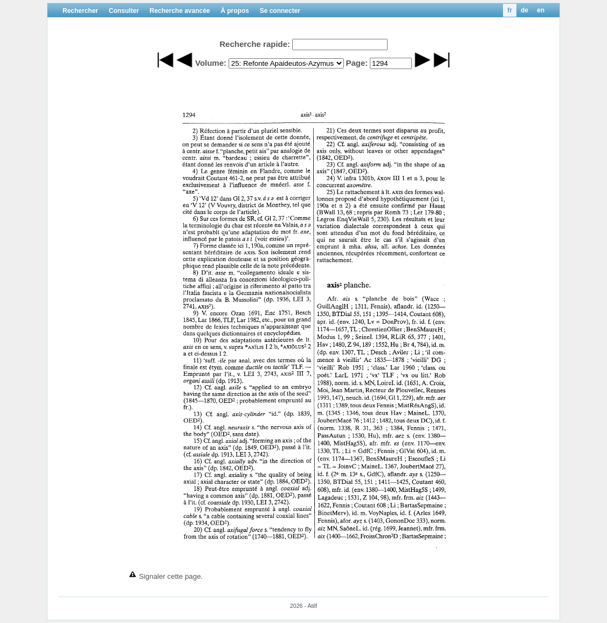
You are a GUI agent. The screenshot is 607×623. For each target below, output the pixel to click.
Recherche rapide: (254, 44)
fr (509, 10)
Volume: (210, 62)
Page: (357, 62)
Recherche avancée (179, 11)
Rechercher (80, 11)
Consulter (124, 11)
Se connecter (280, 11)
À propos (234, 11)
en (540, 10)
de (524, 10)
